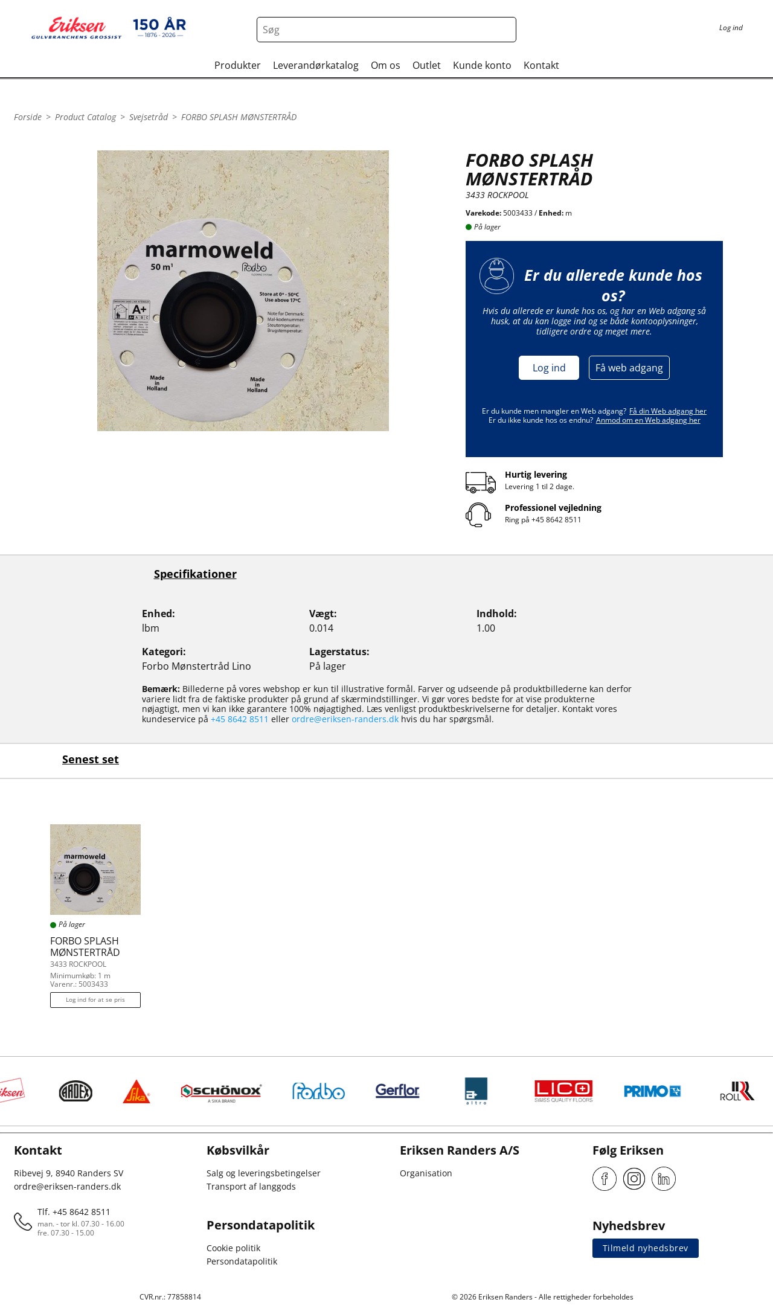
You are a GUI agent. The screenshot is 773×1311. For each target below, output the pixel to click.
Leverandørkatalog (316, 65)
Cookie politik (233, 1248)
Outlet (426, 65)
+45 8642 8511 (556, 519)
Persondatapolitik (242, 1261)
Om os (385, 65)
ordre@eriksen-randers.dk (345, 719)
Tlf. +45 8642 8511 (74, 1211)
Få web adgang (629, 367)
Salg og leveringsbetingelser (264, 1173)
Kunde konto (482, 65)
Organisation (426, 1173)
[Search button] (503, 29)
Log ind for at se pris (95, 999)
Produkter (237, 65)
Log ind (549, 367)
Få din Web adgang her (668, 411)
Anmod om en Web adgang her (648, 420)
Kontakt (541, 65)
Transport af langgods (251, 1186)
